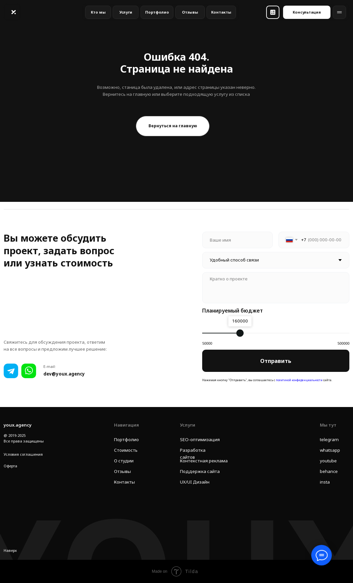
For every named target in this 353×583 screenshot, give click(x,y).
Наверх (10, 550)
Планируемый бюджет (232, 310)
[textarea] (275, 287)
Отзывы (122, 471)
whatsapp (330, 450)
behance (329, 471)
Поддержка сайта (200, 471)
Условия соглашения (23, 454)
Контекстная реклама (204, 461)
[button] (272, 12)
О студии (124, 461)
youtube (328, 461)
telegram (329, 439)
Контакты (124, 482)
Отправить (275, 361)
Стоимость (126, 450)
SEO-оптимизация (200, 439)
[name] (237, 240)
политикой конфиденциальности (299, 380)
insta (325, 482)
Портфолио (126, 439)
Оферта (10, 465)
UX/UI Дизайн (194, 482)
